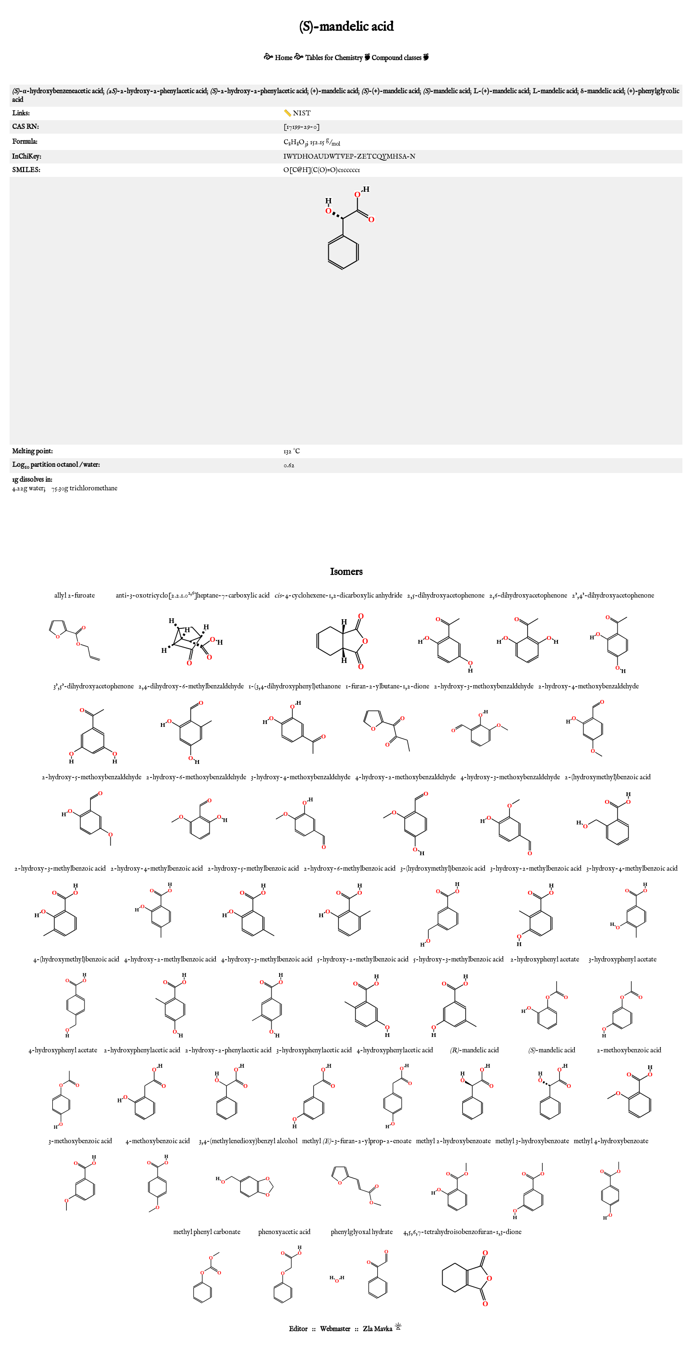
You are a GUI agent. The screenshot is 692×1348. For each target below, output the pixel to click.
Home (283, 58)
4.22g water (28, 488)
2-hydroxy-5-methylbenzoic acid (253, 868)
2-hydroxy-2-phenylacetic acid (228, 1050)
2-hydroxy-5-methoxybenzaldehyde (91, 777)
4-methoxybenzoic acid (157, 1141)
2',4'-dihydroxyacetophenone (613, 595)
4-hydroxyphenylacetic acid (395, 1050)
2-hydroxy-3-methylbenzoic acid (60, 868)
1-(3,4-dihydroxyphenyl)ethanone (294, 686)
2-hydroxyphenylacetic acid (142, 1050)
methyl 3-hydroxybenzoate (532, 1141)
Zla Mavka (377, 1329)
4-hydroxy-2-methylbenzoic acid (170, 959)
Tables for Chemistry (334, 58)
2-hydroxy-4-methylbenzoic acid (157, 868)
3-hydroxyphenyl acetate (622, 959)
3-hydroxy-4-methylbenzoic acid (632, 868)
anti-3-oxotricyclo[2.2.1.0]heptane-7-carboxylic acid (193, 595)
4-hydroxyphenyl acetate (62, 1050)
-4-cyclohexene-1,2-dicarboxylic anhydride (338, 595)
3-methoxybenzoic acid (80, 1141)
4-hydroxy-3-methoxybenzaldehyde (510, 777)
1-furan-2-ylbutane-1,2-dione (387, 686)
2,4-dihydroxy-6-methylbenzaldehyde (191, 686)
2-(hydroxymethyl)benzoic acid (608, 777)
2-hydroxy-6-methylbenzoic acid (349, 868)
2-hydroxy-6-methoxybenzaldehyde (196, 777)
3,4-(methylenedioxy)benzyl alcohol (248, 1141)
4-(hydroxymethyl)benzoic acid (76, 959)
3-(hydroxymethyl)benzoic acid (442, 868)
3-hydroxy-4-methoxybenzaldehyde (300, 777)
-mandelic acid (474, 1050)
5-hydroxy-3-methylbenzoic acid (458, 959)
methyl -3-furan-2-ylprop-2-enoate (356, 1141)
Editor (298, 1329)
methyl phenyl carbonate (206, 1232)
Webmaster (335, 1329)
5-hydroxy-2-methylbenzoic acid (362, 959)
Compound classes (396, 58)
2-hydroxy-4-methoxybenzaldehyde (588, 686)
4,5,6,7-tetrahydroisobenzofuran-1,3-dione (462, 1232)
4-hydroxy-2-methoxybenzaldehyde (405, 777)
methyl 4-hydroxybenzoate (611, 1141)
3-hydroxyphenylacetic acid (314, 1050)
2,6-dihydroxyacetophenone (528, 595)
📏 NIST (297, 113)
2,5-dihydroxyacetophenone (445, 595)
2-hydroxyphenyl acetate (544, 959)
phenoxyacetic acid (284, 1232)
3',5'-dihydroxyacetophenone (93, 686)
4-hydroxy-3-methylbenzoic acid (266, 959)
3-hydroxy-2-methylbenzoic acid (535, 868)
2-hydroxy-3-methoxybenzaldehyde (483, 686)
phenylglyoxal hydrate (362, 1232)
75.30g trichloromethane (84, 488)
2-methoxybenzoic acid (629, 1050)
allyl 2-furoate (74, 595)
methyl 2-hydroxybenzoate (453, 1141)
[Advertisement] (346, 365)
